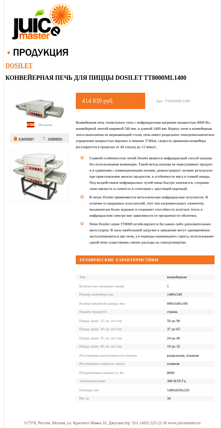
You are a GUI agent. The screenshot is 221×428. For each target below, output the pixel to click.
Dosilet (19, 65)
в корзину (26, 138)
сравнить (55, 138)
